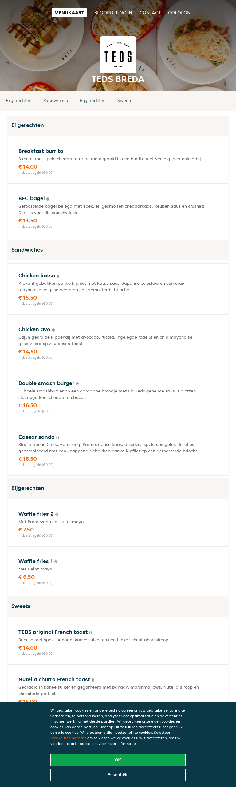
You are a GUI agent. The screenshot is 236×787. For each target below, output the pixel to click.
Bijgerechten (93, 100)
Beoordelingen (113, 12)
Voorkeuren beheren (68, 738)
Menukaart (69, 12)
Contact (150, 12)
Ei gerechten (19, 100)
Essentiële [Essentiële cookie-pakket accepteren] (117, 774)
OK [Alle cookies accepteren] (118, 759)
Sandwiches (55, 100)
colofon (179, 12)
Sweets (124, 100)
